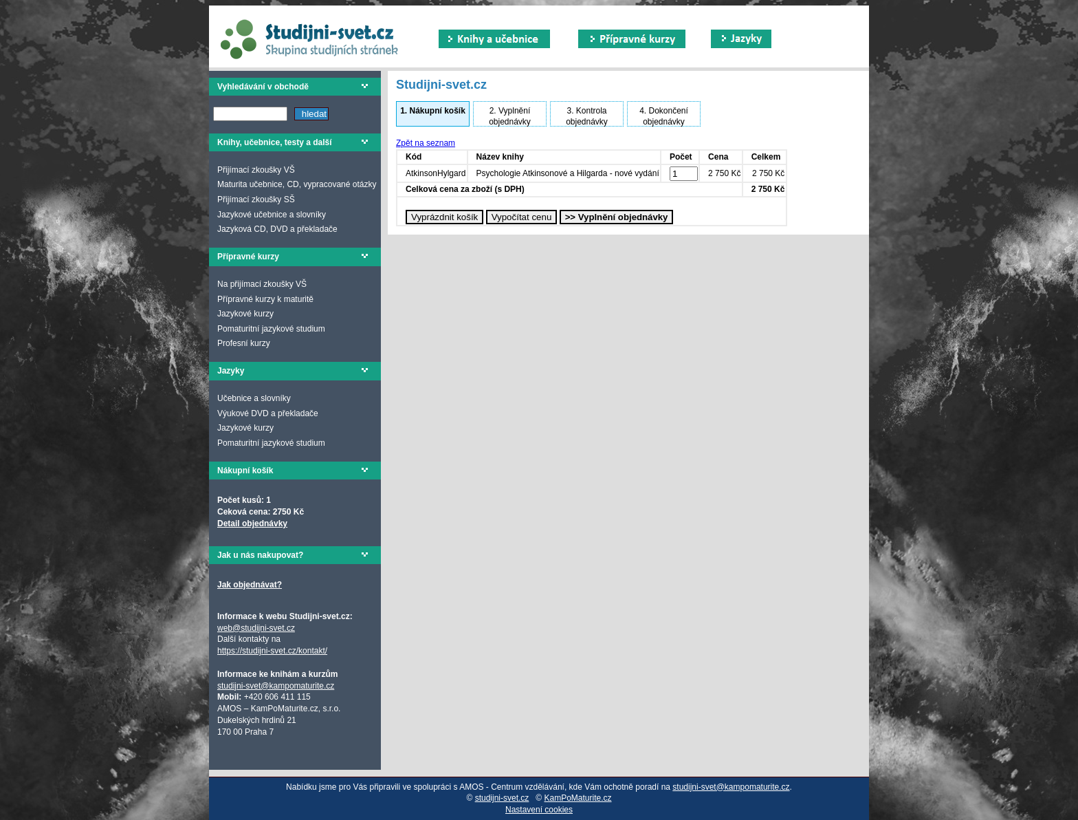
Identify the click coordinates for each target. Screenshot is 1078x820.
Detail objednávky (252, 523)
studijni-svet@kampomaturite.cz (275, 686)
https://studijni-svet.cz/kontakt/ (272, 651)
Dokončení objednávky (663, 116)
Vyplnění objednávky (510, 116)
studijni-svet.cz (502, 798)
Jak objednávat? (249, 585)
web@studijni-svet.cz (256, 628)
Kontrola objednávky (587, 116)
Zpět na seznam (425, 143)
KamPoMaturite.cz (578, 798)
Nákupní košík (432, 111)
